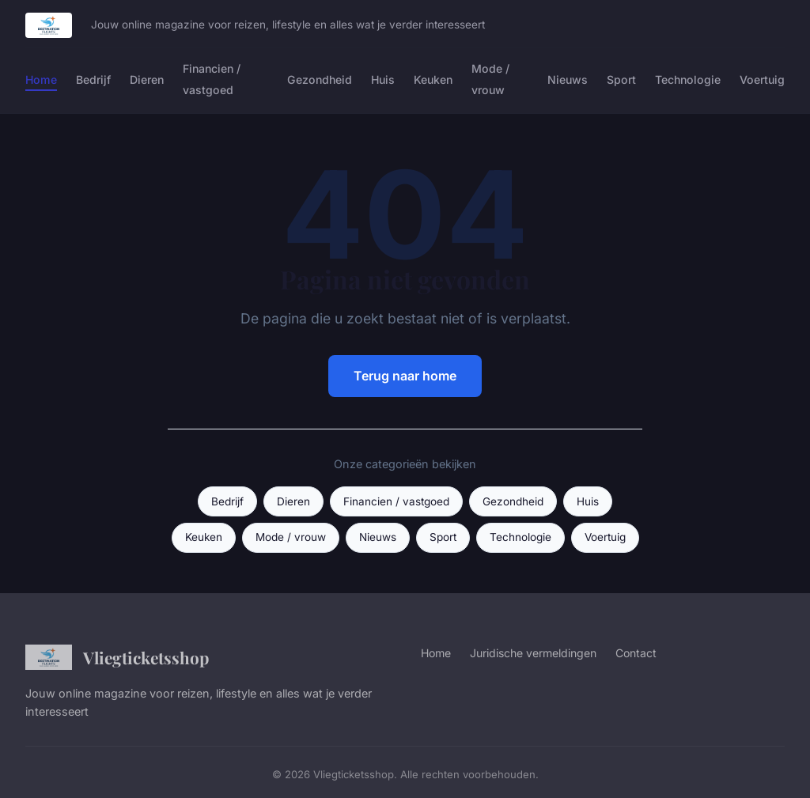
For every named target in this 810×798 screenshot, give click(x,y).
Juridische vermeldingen (533, 653)
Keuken (433, 79)
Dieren (147, 79)
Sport (621, 79)
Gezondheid (319, 79)
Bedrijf (93, 79)
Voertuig (762, 79)
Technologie (688, 79)
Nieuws (567, 79)
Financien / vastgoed (211, 79)
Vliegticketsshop (117, 657)
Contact (636, 653)
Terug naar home (405, 376)
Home (41, 79)
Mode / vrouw (490, 79)
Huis (383, 79)
